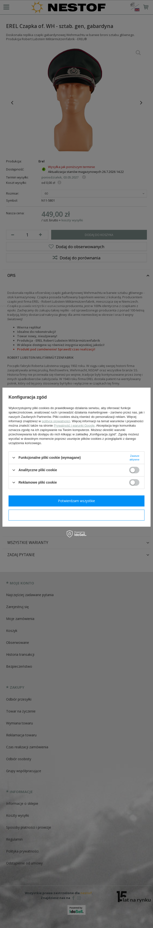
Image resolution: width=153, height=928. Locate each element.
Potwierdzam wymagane (76, 515)
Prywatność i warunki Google (74, 425)
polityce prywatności (56, 421)
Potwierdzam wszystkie (76, 500)
